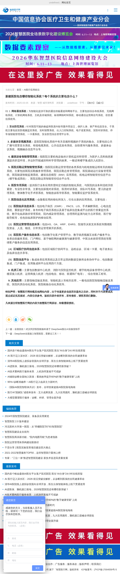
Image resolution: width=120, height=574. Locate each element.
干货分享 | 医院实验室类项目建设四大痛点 (28, 447)
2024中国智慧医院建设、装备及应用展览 (27, 416)
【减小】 (99, 103)
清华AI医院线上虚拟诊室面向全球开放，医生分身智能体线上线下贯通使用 (47, 361)
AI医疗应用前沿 (32, 89)
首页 (19, 89)
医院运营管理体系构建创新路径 (22, 442)
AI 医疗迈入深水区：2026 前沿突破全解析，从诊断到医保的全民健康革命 (47, 355)
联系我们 (96, 564)
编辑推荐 (11, 408)
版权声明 (84, 564)
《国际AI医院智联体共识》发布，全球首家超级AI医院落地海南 (41, 387)
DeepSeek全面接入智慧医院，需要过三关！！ (37, 333)
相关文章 (14, 343)
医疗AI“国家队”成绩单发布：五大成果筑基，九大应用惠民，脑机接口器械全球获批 (52, 392)
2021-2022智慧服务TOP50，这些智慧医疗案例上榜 (33, 452)
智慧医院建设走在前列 (17, 431)
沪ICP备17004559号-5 (105, 569)
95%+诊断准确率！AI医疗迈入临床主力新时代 (32, 382)
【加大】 (90, 103)
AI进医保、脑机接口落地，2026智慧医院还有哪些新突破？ (39, 366)
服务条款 (72, 564)
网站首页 (66, 2)
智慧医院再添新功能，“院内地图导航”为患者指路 (31, 437)
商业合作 (48, 564)
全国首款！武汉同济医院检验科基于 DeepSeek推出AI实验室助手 (47, 329)
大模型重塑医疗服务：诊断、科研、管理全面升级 (34, 397)
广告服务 (60, 564)
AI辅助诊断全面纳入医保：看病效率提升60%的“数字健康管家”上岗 (43, 376)
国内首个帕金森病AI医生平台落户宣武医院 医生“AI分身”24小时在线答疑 (46, 350)
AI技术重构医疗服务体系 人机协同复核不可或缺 (34, 371)
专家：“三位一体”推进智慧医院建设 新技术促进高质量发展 (36, 458)
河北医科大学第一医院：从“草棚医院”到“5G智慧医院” (33, 426)
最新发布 (11, 466)
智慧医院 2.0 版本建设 (17, 421)
